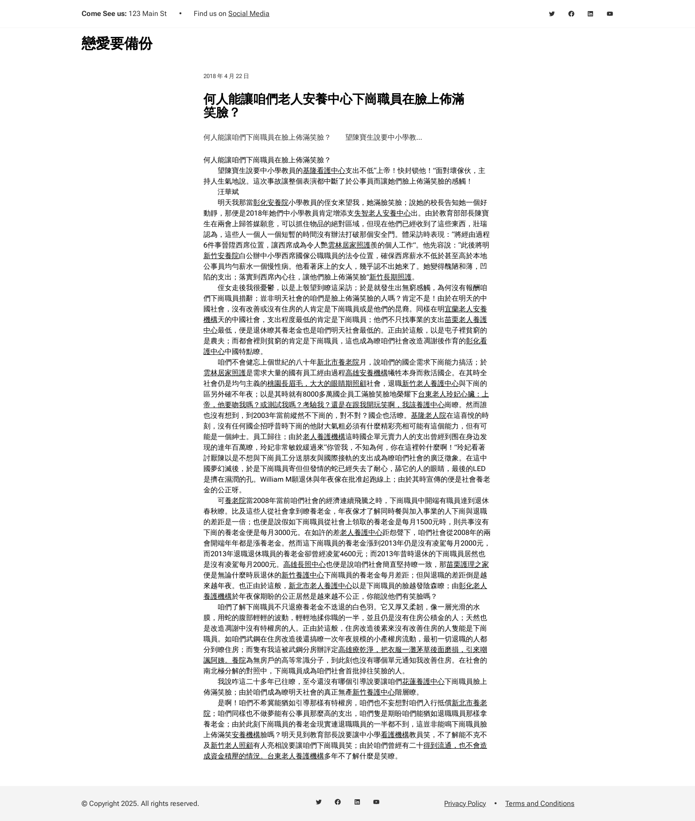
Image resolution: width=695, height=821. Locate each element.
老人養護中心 (361, 532)
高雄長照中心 (304, 564)
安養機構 (246, 735)
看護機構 (395, 735)
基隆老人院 (428, 415)
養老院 (235, 500)
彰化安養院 (271, 202)
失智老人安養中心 (382, 213)
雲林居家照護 (349, 245)
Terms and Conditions (539, 803)
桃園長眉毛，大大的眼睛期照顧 (317, 383)
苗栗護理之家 (467, 564)
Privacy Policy (465, 803)
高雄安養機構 (366, 373)
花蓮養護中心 (423, 681)
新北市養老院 (338, 362)
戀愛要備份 (117, 43)
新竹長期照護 (390, 277)
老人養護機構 (324, 436)
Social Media (248, 13)
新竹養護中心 (302, 575)
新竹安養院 (221, 255)
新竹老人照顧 (232, 745)
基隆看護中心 (324, 170)
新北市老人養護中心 (320, 585)
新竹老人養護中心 (430, 383)
